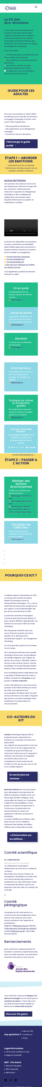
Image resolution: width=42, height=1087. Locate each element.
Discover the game (17, 1014)
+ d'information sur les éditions (21, 837)
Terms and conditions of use (17, 1052)
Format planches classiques (18, 257)
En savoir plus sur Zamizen (19, 776)
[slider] (15, 447)
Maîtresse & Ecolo (20, 926)
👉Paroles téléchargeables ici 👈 (23, 455)
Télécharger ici (17, 300)
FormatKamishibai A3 (15, 262)
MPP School (10, 1072)
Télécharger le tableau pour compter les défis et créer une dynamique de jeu (20, 509)
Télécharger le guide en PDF (18, 143)
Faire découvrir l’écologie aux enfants (20, 928)
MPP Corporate (12, 1069)
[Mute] (27, 447)
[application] (21, 447)
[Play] (9, 447)
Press (25, 1038)
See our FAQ (28, 1031)
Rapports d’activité (14, 1055)
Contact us (27, 1034)
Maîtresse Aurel (17, 931)
